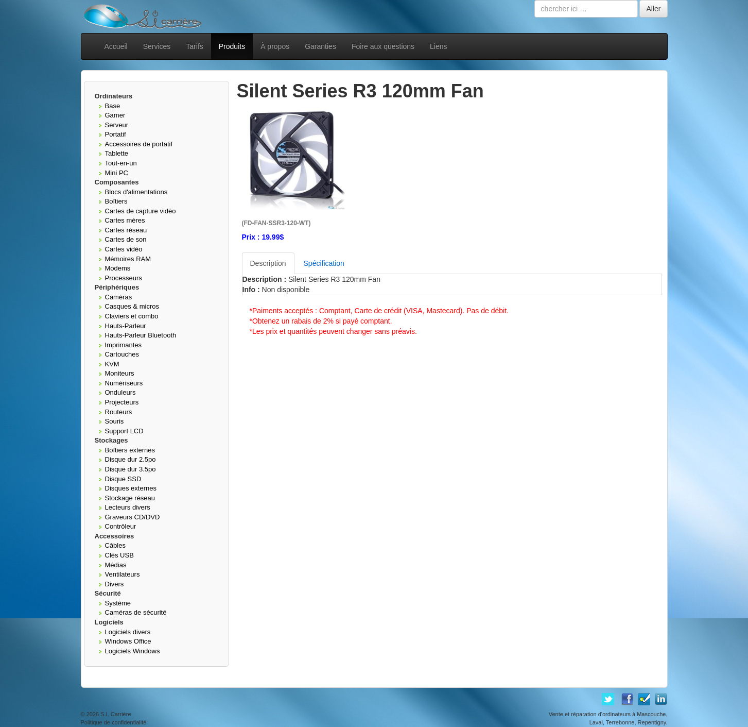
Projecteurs (122, 402)
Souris (114, 421)
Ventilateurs (122, 574)
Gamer (115, 115)
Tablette (117, 153)
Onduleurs (120, 392)
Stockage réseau (130, 498)
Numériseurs (124, 383)
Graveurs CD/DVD (132, 517)
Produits (232, 46)
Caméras (118, 297)
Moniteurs (119, 373)
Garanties (320, 46)
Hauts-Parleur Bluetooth (141, 335)
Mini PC (117, 173)
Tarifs (194, 46)
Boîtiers (116, 201)
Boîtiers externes (130, 450)
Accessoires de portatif (139, 144)
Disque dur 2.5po (130, 459)
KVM (112, 364)
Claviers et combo (132, 316)
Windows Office (128, 641)
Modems (118, 268)
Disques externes (130, 488)
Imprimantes (123, 345)
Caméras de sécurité (136, 612)
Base (112, 106)
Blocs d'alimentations (136, 192)
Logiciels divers (128, 632)
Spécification (324, 263)
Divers (114, 584)
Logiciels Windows (132, 651)
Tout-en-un (121, 163)
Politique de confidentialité (114, 722)
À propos (274, 46)
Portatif (115, 134)
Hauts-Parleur (125, 326)
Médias (116, 565)
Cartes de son (126, 239)
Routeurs (118, 412)
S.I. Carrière (115, 714)
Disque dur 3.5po (130, 469)
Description (268, 263)
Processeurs (123, 278)
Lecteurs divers (127, 507)
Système (118, 603)
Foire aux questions (383, 46)
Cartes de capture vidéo (140, 211)
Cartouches (122, 354)
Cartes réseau (126, 230)
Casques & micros (132, 306)
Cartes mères (125, 220)
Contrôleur (120, 526)
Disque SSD (123, 479)
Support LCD (124, 431)
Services (157, 46)
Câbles (115, 545)
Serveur (117, 125)
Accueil (116, 46)
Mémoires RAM (128, 259)
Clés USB (119, 555)
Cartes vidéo (124, 249)
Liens (438, 46)
